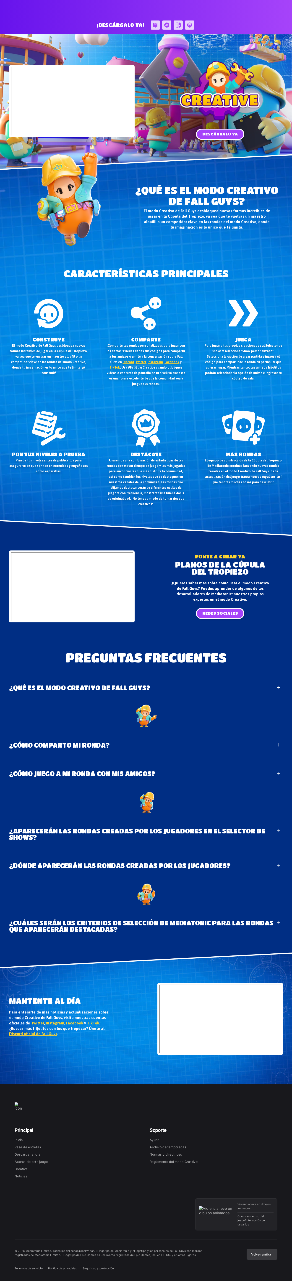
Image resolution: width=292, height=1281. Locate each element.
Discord (128, 362)
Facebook (171, 362)
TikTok (115, 367)
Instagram (155, 362)
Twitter (141, 362)
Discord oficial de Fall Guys (33, 1033)
